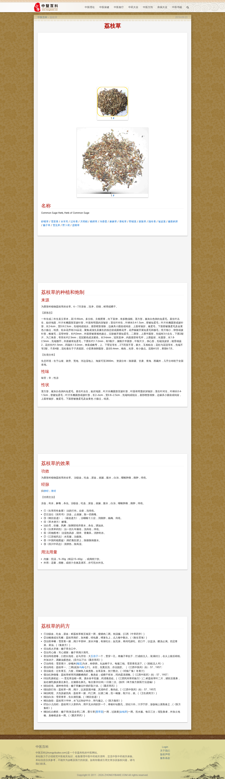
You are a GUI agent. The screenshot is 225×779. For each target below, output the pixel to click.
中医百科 (42, 17)
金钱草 (123, 711)
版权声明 (165, 754)
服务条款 (165, 758)
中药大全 (133, 7)
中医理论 (90, 7)
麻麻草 (113, 221)
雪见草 (56, 225)
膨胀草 (142, 221)
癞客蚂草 (173, 221)
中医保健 (104, 7)
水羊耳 (64, 221)
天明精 (84, 221)
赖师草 (93, 221)
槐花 (79, 663)
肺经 (46, 490)
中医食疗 (119, 7)
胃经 (53, 490)
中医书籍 (177, 7)
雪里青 (54, 221)
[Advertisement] (112, 60)
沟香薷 (103, 221)
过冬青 (74, 221)
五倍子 (94, 656)
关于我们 (165, 750)
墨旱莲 (99, 711)
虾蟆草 (45, 221)
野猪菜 (132, 221)
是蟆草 (76, 225)
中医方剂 (148, 7)
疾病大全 (162, 7)
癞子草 (46, 225)
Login (165, 746)
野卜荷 (66, 225)
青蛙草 (123, 221)
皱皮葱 (162, 221)
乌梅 (81, 667)
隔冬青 (152, 221)
